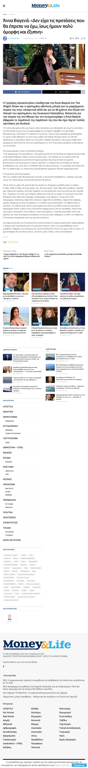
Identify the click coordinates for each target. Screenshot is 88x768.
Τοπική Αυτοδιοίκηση (13, 435)
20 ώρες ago (17, 394)
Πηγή (5, 237)
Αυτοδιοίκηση (10, 427)
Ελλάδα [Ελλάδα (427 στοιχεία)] (6, 569)
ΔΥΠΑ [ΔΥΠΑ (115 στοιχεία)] (16, 563)
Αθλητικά (8, 413)
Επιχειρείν (8, 497)
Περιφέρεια (9, 432)
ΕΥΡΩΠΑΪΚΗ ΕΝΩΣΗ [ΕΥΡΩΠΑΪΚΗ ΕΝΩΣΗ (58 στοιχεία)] (10, 566)
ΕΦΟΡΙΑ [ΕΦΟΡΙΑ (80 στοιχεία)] (32, 566)
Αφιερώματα (9, 423)
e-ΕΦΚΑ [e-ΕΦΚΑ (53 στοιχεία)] (23, 556)
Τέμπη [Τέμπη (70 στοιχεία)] (32, 592)
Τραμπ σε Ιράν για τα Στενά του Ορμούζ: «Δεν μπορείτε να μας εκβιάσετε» (27, 380)
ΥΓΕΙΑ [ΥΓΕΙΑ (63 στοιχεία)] (17, 595)
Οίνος (7, 444)
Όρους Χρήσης (62, 765)
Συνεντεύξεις (10, 524)
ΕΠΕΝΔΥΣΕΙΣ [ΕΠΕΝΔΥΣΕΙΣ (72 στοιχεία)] (33, 563)
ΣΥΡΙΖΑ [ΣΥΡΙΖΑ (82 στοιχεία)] (6, 592)
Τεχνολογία (9, 472)
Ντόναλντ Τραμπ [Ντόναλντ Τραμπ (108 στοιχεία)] (23, 579)
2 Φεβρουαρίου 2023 (30, 38)
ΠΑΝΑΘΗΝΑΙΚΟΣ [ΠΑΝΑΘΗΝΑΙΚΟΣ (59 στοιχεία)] (9, 585)
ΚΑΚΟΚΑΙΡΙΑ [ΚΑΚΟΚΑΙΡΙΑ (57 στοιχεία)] (25, 573)
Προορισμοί (9, 533)
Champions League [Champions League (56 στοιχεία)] (11, 556)
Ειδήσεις (7, 454)
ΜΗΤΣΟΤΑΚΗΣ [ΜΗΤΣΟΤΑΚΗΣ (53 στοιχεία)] (9, 579)
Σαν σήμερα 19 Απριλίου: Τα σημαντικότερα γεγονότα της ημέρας (69, 380)
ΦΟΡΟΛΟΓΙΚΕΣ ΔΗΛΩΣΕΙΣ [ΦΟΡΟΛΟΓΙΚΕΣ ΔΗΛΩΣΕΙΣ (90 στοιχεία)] (31, 595)
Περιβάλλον (9, 501)
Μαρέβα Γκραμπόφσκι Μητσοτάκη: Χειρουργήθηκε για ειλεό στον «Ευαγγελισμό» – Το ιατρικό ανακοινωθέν (27, 371)
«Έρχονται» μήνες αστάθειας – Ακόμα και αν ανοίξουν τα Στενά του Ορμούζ (70, 389)
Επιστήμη (8, 468)
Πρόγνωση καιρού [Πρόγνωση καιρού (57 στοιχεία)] (33, 585)
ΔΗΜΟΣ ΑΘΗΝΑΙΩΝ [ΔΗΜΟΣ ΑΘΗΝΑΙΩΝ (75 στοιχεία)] (27, 560)
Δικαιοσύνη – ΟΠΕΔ (13, 449)
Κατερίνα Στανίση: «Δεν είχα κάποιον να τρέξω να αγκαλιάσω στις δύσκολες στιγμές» (72, 297)
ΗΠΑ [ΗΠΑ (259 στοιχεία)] (26, 569)
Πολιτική (8, 513)
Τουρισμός (9, 537)
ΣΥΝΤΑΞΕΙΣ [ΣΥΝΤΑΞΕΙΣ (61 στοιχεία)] (36, 589)
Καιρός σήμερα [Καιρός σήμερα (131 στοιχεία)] (9, 576)
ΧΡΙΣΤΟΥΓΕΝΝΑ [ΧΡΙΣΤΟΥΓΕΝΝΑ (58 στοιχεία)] (9, 598)
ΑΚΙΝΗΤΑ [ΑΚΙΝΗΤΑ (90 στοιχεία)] (7, 560)
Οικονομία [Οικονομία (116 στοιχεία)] (31, 582)
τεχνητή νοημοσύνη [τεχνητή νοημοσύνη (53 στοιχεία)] (11, 601)
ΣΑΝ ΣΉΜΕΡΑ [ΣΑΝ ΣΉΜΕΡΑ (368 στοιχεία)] (16, 589)
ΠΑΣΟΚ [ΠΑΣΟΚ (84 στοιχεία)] (21, 585)
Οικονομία (9, 485)
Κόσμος (7, 480)
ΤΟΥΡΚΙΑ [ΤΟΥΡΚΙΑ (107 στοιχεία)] (15, 592)
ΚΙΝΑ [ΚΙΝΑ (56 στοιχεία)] (34, 573)
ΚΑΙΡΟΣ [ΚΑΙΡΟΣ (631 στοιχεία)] (14, 573)
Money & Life (14, 38)
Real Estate (9, 490)
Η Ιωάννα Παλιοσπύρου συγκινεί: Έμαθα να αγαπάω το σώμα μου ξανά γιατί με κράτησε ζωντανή (15, 331)
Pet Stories (9, 506)
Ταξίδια (7, 529)
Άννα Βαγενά (13, 242)
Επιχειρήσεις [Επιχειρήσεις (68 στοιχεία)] (16, 569)
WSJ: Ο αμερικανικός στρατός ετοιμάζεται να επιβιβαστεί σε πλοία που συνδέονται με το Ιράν (69, 358)
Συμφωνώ (79, 765)
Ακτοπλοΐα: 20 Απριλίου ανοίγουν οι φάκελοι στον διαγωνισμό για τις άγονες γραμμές (27, 390)
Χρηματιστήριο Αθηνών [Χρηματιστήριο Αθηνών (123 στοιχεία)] (26, 598)
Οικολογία (9, 509)
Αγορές (7, 493)
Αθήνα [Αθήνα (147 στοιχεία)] (15, 560)
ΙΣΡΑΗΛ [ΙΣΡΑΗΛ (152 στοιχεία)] (6, 573)
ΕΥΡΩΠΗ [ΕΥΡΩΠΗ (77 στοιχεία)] (23, 566)
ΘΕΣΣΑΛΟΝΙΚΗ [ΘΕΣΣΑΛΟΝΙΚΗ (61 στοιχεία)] (36, 569)
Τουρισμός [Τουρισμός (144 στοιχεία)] (8, 595)
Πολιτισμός (9, 519)
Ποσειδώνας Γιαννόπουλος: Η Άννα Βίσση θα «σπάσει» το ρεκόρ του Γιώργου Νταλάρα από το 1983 (72, 331)
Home (5, 14)
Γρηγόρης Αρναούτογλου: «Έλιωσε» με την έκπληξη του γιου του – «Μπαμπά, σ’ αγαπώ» (16, 297)
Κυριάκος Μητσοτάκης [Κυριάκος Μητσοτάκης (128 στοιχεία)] (26, 576)
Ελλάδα (6, 459)
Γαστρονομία (10, 439)
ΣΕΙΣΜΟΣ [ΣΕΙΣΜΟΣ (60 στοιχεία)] (27, 589)
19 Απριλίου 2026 (8, 302)
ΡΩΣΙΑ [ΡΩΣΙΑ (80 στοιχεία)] (6, 589)
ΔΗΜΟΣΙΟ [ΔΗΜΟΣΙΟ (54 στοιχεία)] (7, 563)
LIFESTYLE (12, 14)
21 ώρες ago (17, 365)
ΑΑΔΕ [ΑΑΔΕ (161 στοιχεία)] (31, 556)
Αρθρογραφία (10, 418)
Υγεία (7, 476)
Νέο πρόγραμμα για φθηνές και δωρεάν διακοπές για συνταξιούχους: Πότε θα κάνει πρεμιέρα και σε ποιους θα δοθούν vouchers (70, 369)
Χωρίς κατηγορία (12, 541)
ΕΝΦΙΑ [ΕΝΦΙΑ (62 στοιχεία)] (23, 563)
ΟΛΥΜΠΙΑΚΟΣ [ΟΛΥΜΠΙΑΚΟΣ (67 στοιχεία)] (9, 582)
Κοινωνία (8, 463)
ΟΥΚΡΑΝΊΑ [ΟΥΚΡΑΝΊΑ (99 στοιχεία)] (20, 582)
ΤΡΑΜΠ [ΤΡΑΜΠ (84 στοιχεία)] (24, 592)
